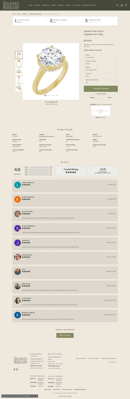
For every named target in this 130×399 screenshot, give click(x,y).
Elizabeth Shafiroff (28, 313)
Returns (110, 97)
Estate (53, 5)
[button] (117, 5)
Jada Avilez (25, 240)
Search (19, 22)
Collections (45, 5)
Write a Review (65, 335)
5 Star (26, 167)
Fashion (37, 5)
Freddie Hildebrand (28, 226)
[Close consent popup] (36, 396)
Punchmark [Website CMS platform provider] (68, 396)
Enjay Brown (26, 284)
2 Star (26, 172)
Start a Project (93, 358)
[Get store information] (36, 368)
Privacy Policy (56, 389)
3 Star (26, 171)
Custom (68, 5)
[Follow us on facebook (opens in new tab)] (14, 369)
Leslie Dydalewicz (28, 182)
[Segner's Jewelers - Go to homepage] (20, 360)
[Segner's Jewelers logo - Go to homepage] (11, 5)
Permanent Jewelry (89, 5)
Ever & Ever (69, 136)
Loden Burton (26, 298)
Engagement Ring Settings (36, 14)
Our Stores (76, 5)
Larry (23, 269)
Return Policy (47, 389)
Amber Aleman (27, 255)
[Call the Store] (36, 366)
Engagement (25, 14)
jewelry (18, 14)
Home (13, 14)
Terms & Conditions (67, 389)
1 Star (26, 174)
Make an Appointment (108, 358)
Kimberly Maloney (28, 197)
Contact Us (112, 362)
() (51, 167)
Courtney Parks (27, 211)
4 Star (26, 169)
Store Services (81, 358)
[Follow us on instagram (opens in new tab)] (17, 369)
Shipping (92, 97)
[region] (51, 71)
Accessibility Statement (80, 389)
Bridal (31, 5)
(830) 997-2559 (51, 104)
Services (60, 5)
